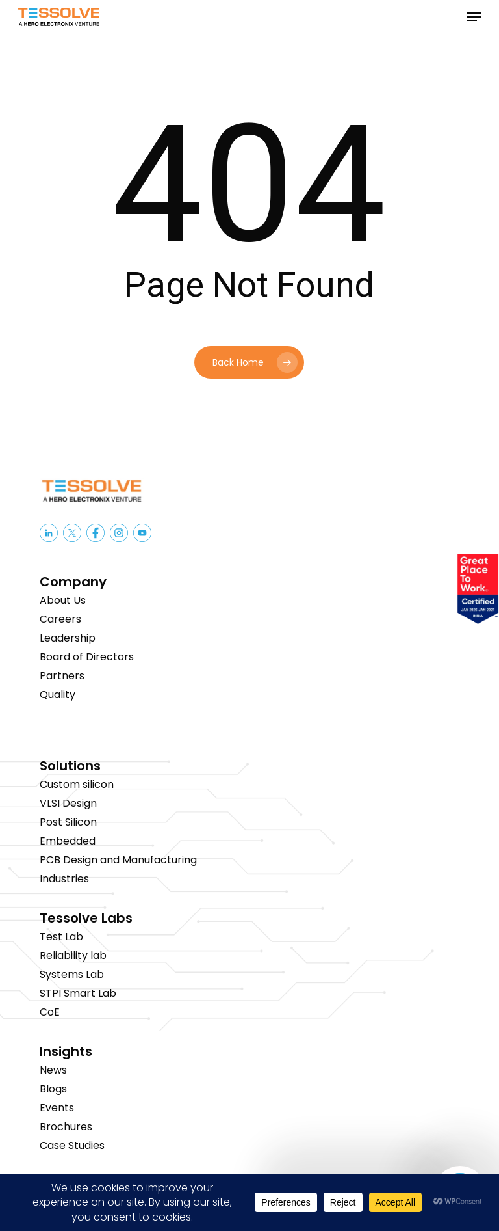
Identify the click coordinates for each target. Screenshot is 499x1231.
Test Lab (61, 936)
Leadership (68, 637)
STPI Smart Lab (78, 993)
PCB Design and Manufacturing (118, 859)
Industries (64, 878)
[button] (474, 16)
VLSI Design (68, 803)
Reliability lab (73, 955)
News (53, 1069)
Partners (62, 675)
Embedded (68, 840)
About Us (63, 600)
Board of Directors (87, 656)
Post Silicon (68, 822)
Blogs (53, 1088)
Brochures (66, 1126)
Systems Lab (72, 974)
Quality (57, 694)
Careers (60, 619)
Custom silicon (77, 784)
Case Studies (72, 1145)
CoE (50, 1012)
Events (57, 1107)
